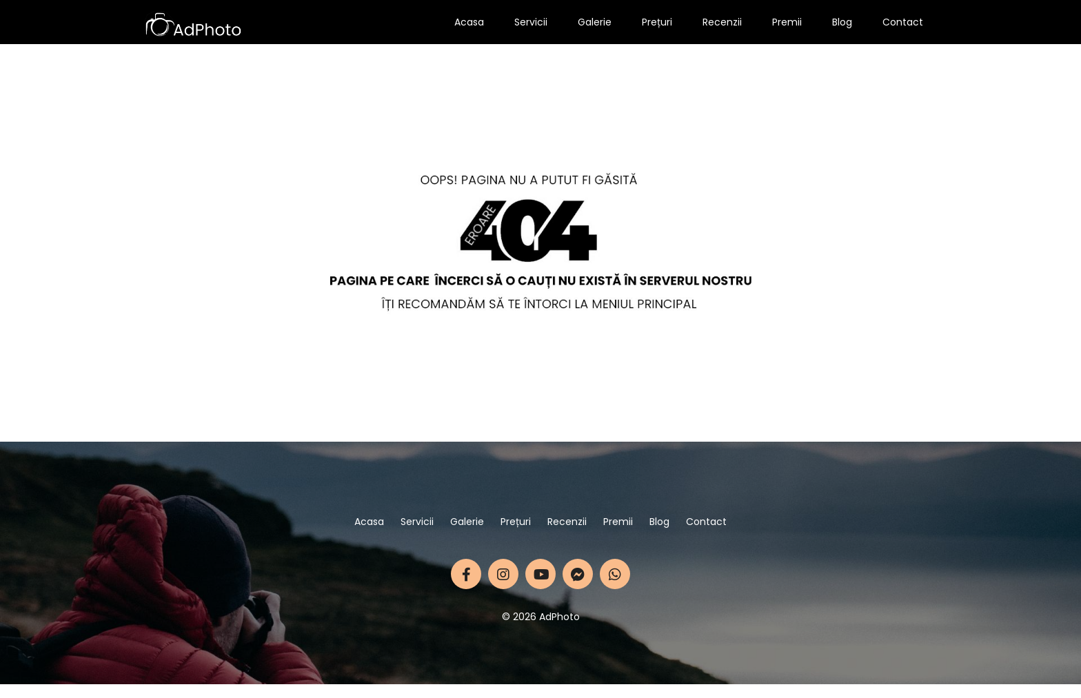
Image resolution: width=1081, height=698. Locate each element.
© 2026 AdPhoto (541, 617)
